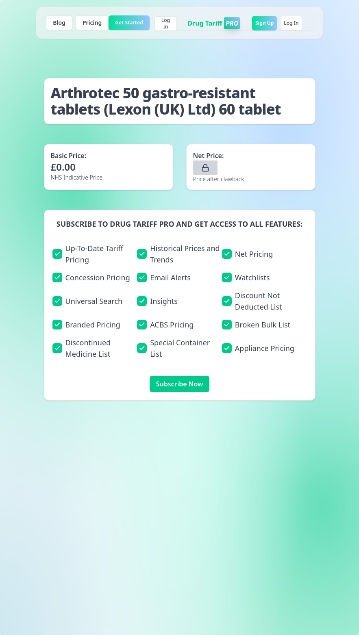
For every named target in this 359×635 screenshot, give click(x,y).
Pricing (92, 22)
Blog (59, 22)
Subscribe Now (179, 383)
